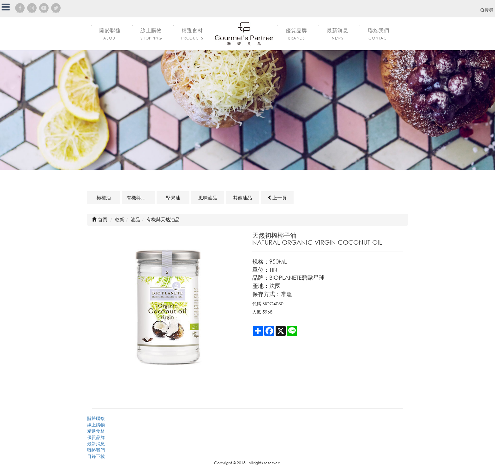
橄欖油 (104, 197)
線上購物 (96, 425)
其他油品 (242, 197)
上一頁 (277, 197)
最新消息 (96, 444)
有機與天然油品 (141, 197)
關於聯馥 (96, 418)
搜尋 (486, 10)
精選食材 (96, 431)
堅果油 (173, 197)
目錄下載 (96, 456)
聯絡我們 (96, 450)
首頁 (99, 219)
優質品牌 (96, 437)
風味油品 (207, 197)
